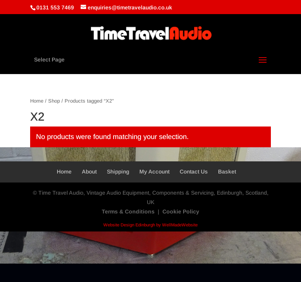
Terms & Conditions (128, 211)
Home (36, 101)
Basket (227, 171)
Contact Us (194, 171)
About (89, 171)
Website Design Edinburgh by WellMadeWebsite (150, 224)
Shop (54, 101)
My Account (154, 171)
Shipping (118, 171)
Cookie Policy (180, 211)
